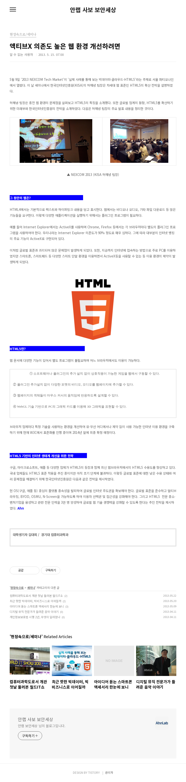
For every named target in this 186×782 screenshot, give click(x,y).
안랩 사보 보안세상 (93, 10)
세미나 (31, 587)
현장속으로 (17, 587)
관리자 (109, 772)
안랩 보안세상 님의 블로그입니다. (41, 725)
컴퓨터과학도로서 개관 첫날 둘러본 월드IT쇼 (36, 595)
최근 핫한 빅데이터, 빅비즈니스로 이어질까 (35, 601)
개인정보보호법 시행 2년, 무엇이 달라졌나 (35, 617)
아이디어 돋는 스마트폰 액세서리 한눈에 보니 (37, 606)
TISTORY (94, 772)
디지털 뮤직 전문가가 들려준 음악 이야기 (34, 611)
